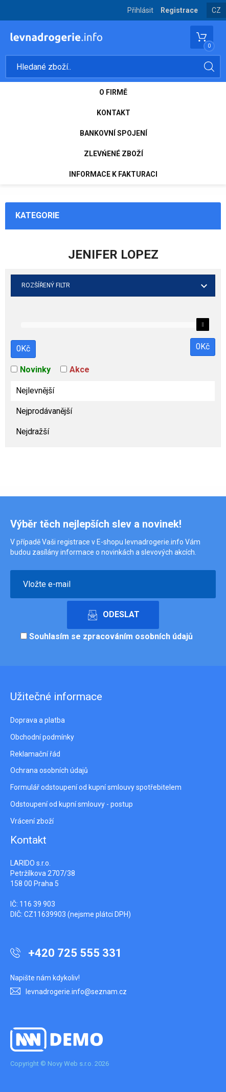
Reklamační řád (35, 754)
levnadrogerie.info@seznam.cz (76, 992)
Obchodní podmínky (42, 737)
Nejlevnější (35, 390)
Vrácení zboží (32, 821)
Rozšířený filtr (45, 285)
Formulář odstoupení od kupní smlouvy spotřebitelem (96, 787)
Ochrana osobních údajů (49, 770)
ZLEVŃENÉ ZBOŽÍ (113, 154)
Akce (79, 369)
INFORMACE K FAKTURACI (113, 174)
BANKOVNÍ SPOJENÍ (113, 133)
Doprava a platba (37, 720)
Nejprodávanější (44, 411)
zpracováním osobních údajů (138, 636)
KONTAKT (113, 113)
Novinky (35, 369)
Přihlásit (140, 10)
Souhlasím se (106, 636)
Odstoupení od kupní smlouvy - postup (71, 804)
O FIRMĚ (113, 92)
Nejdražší (32, 431)
